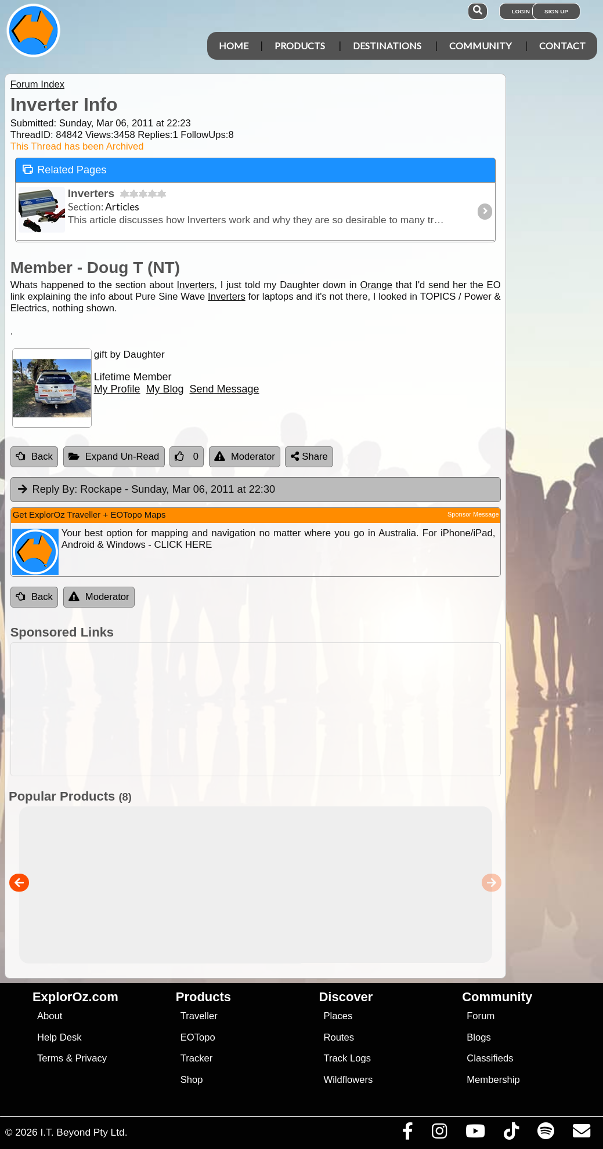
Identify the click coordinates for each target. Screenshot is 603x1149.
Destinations (387, 45)
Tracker (196, 1058)
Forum (480, 1015)
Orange (376, 284)
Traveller (199, 1015)
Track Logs (347, 1058)
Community (480, 45)
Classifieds (490, 1058)
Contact (562, 45)
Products (300, 45)
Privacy (91, 1058)
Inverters (196, 284)
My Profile (117, 389)
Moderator (244, 456)
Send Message (224, 389)
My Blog (165, 389)
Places (337, 1015)
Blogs (479, 1037)
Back (34, 456)
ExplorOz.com (75, 997)
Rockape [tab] (145, 490)
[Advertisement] (307, 709)
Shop (191, 1079)
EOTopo (197, 1037)
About (49, 1015)
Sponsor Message (473, 514)
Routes (338, 1037)
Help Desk (59, 1037)
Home (233, 45)
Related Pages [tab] (64, 169)
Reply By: (55, 489)
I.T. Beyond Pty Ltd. (83, 1132)
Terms (50, 1058)
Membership (493, 1079)
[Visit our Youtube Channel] (475, 1134)
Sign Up (556, 11)
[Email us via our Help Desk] (581, 1134)
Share (309, 456)
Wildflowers (348, 1079)
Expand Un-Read (114, 456)
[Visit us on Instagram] (439, 1134)
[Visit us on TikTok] (511, 1134)
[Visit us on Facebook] (407, 1134)
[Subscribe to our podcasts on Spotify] (545, 1134)
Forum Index (37, 84)
